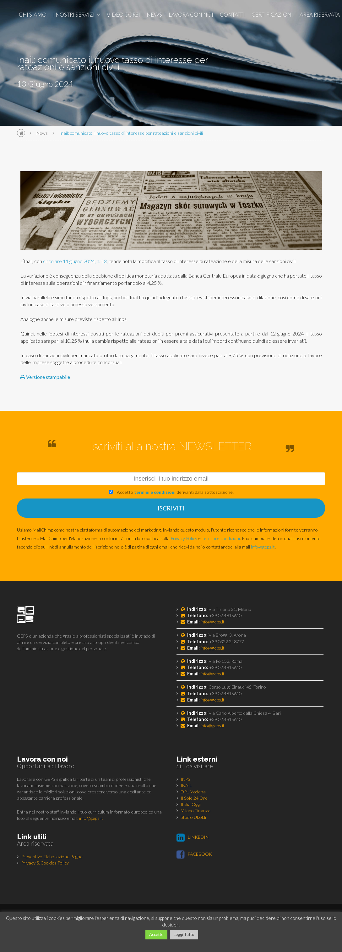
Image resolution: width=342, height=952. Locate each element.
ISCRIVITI (171, 508)
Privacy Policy (184, 538)
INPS (185, 779)
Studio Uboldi (193, 817)
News (154, 14)
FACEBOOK (194, 854)
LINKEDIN (192, 837)
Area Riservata (320, 14)
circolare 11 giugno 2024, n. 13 (75, 261)
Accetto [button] (156, 934)
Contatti (232, 14)
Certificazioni (272, 14)
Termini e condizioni (221, 538)
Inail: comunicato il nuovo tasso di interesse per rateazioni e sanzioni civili (131, 133)
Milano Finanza (195, 810)
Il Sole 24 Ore (194, 798)
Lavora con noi (191, 14)
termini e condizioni (155, 492)
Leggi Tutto (184, 934)
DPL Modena (193, 791)
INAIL (186, 785)
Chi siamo (32, 14)
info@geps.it (263, 546)
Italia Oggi (191, 804)
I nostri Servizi (74, 14)
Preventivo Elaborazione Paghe (52, 856)
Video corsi (123, 14)
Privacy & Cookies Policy (45, 862)
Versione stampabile (45, 377)
